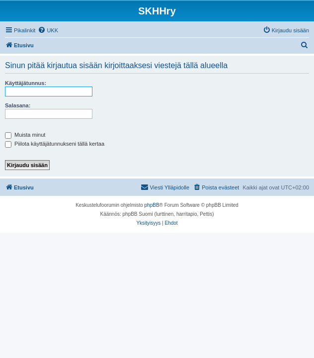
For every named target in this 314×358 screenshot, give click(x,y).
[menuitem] (48, 30)
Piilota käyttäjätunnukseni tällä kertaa (54, 144)
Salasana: (17, 105)
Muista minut (25, 135)
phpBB (152, 205)
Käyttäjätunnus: (25, 83)
